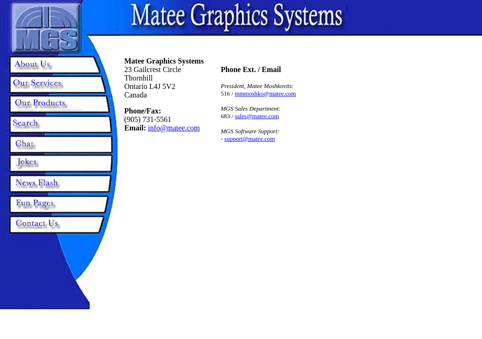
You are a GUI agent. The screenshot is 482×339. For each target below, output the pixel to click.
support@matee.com (250, 138)
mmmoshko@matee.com (265, 93)
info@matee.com (174, 128)
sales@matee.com (257, 116)
